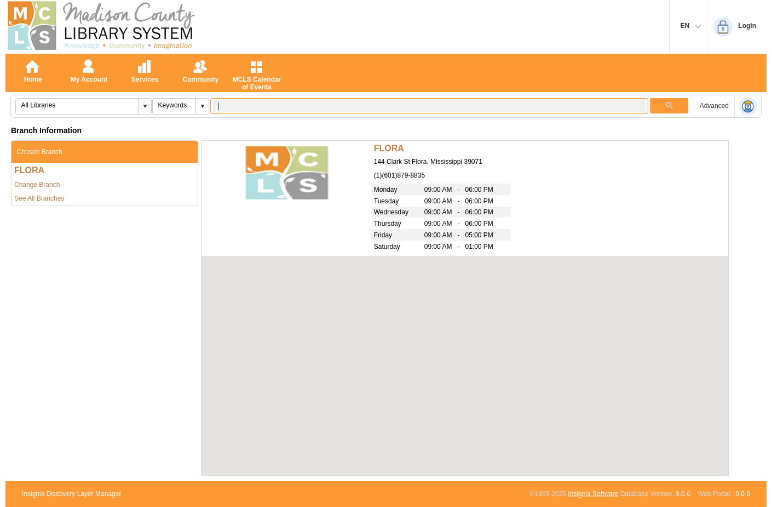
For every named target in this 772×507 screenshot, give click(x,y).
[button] (144, 106)
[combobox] (77, 105)
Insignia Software (593, 494)
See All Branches (39, 198)
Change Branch (37, 185)
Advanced (714, 106)
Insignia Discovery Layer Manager (71, 494)
